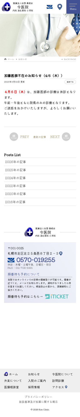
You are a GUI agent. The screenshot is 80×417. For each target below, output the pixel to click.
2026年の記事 (15, 161)
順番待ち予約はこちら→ (25, 296)
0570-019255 (35, 259)
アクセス (58, 387)
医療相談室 (11, 387)
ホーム (11, 59)
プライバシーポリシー (38, 397)
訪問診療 (58, 380)
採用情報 (34, 387)
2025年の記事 (15, 170)
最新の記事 (39, 137)
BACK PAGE (70, 59)
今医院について (62, 374)
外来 (13, 380)
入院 (37, 380)
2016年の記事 (15, 201)
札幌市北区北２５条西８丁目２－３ (33, 253)
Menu (73, 7)
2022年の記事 (15, 185)
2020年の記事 (15, 193)
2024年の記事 (15, 177)
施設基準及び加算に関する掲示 (38, 402)
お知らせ (22, 59)
